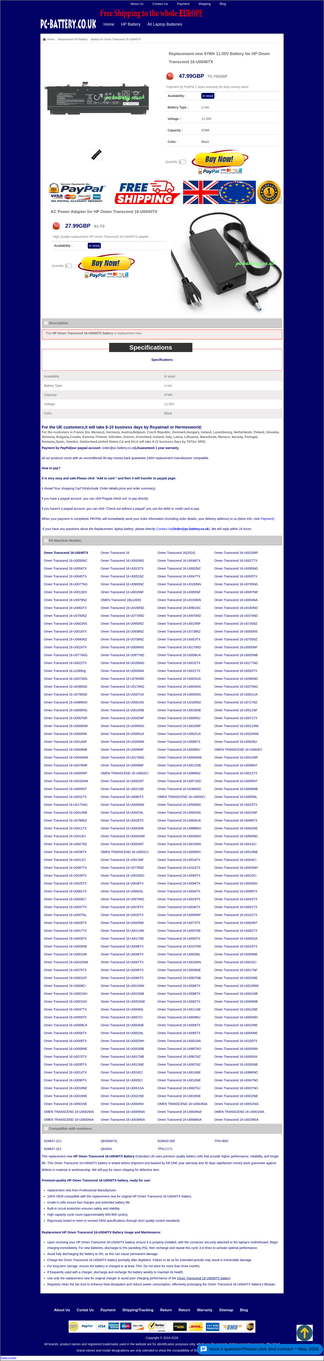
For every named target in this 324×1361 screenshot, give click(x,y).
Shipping (204, 4)
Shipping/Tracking (137, 1310)
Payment (183, 4)
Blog (223, 4)
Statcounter (8, 1358)
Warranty (204, 1310)
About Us (137, 4)
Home (109, 24)
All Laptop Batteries (164, 24)
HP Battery (131, 24)
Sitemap (226, 1310)
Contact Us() (183, 529)
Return (166, 1310)
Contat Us (85, 1310)
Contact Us (160, 4)
